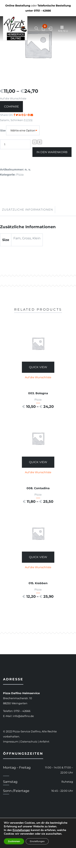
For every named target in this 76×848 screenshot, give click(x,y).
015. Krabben (38, 583)
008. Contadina (38, 488)
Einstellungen (21, 830)
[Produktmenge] (15, 144)
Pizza (20, 174)
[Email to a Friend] (31, 114)
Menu (63, 29)
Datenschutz (28, 741)
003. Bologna (38, 393)
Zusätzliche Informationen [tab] (27, 209)
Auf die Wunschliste (13, 98)
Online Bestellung (17, 5)
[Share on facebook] (15, 114)
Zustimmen (14, 841)
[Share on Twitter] (17, 114)
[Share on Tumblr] (22, 114)
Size (3, 130)
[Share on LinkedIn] (20, 114)
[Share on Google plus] (26, 114)
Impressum (10, 741)
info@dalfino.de (23, 716)
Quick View (38, 367)
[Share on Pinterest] (29, 114)
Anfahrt (44, 741)
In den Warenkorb (51, 152)
